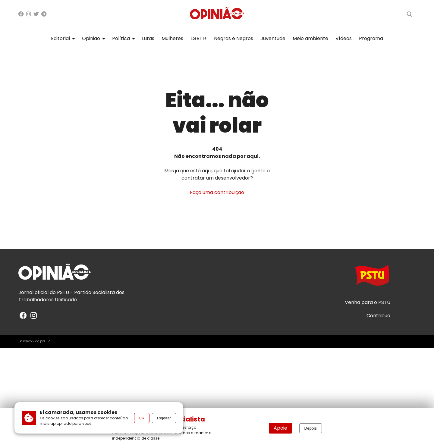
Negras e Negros (233, 38)
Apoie (280, 428)
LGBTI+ (198, 38)
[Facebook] (21, 14)
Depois (310, 428)
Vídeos (343, 38)
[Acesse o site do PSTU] (372, 278)
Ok (141, 418)
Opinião (93, 38)
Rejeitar (164, 418)
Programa (371, 38)
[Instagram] (28, 14)
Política (123, 38)
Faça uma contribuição (217, 192)
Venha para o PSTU (367, 302)
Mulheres (172, 38)
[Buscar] (410, 14)
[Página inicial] (217, 14)
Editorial (63, 38)
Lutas (148, 38)
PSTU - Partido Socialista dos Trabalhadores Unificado (71, 296)
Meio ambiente (310, 38)
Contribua (378, 316)
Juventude (272, 38)
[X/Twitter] (36, 14)
